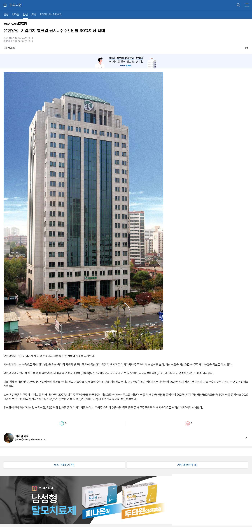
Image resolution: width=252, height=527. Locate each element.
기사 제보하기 (187, 465)
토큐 (33, 14)
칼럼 (6, 14)
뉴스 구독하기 (64, 465)
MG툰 (15, 14)
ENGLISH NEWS (51, 14)
